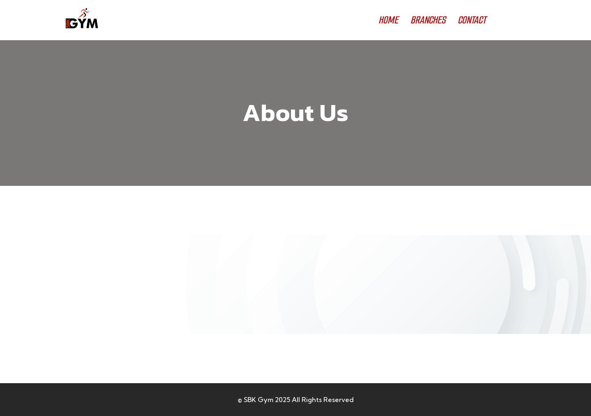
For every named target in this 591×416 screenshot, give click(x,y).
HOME (388, 20)
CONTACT (472, 20)
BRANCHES (427, 20)
